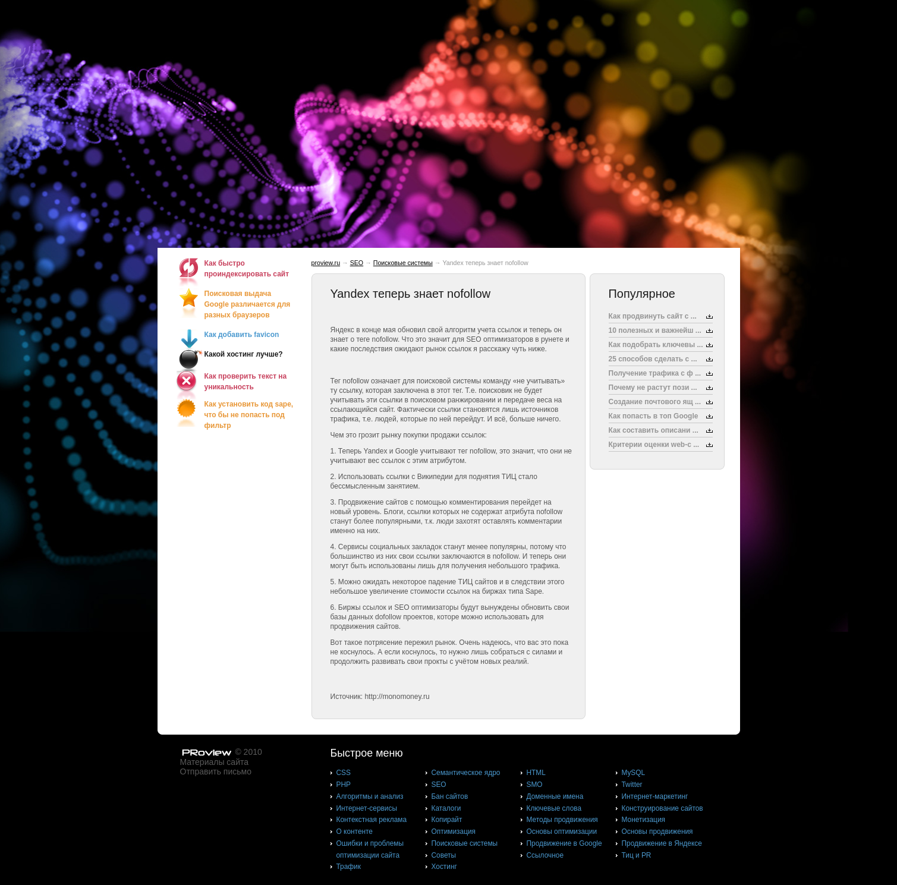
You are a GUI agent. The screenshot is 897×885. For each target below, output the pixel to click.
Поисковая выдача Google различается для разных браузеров (247, 304)
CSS (343, 773)
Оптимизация (454, 831)
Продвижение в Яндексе (662, 843)
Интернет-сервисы (366, 808)
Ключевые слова (554, 808)
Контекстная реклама (371, 819)
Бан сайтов (450, 796)
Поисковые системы (403, 262)
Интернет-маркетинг (655, 796)
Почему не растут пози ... (653, 387)
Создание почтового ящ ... (655, 402)
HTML (536, 773)
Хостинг (444, 866)
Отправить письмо (215, 771)
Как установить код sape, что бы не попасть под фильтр (249, 415)
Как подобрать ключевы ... (656, 345)
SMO (535, 784)
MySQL (634, 773)
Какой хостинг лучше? (243, 354)
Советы (444, 855)
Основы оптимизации (562, 831)
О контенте (354, 831)
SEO (357, 262)
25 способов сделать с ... (653, 359)
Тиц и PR (636, 855)
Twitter (632, 784)
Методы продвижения (562, 819)
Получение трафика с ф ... (655, 373)
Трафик (348, 866)
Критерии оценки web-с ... (654, 444)
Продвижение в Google (564, 843)
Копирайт (447, 819)
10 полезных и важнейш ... (655, 330)
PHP (343, 784)
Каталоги (446, 808)
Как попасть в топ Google (653, 416)
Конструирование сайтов (662, 808)
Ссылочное (545, 855)
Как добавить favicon (241, 334)
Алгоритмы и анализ (370, 796)
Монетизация (643, 819)
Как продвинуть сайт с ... (653, 316)
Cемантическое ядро (466, 773)
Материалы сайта (214, 762)
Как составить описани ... (653, 430)
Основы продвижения (657, 831)
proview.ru (326, 262)
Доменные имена (555, 796)
